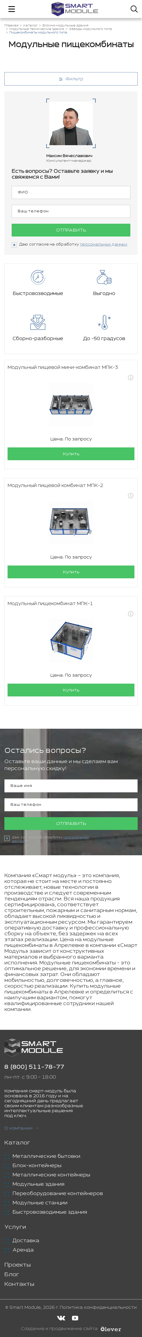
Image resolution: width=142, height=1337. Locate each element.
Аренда (23, 1250)
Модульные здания (38, 1184)
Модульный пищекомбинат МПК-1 (50, 604)
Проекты (17, 1265)
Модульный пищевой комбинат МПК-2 (55, 485)
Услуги (15, 1227)
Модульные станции (40, 1203)
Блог (11, 1274)
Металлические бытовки (46, 1156)
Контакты (19, 1284)
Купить (71, 453)
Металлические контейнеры (51, 1175)
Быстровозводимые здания (50, 1212)
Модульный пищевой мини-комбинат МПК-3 (63, 367)
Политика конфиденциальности (98, 1307)
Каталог (17, 1142)
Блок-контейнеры (37, 1166)
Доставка (26, 1241)
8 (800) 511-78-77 (34, 1067)
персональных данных (103, 244)
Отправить (71, 230)
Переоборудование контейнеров (58, 1193)
